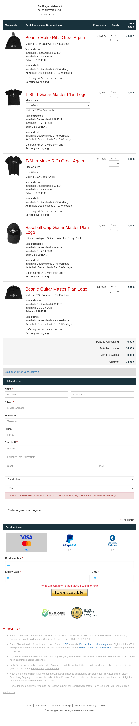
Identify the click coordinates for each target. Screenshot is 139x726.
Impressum (41, 705)
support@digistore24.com (48, 639)
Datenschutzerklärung (85, 705)
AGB (65, 644)
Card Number (13, 558)
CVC (94, 571)
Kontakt (104, 705)
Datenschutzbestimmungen (93, 644)
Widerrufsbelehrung (61, 705)
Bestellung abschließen (69, 592)
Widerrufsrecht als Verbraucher (95, 647)
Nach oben (9, 692)
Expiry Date (12, 571)
